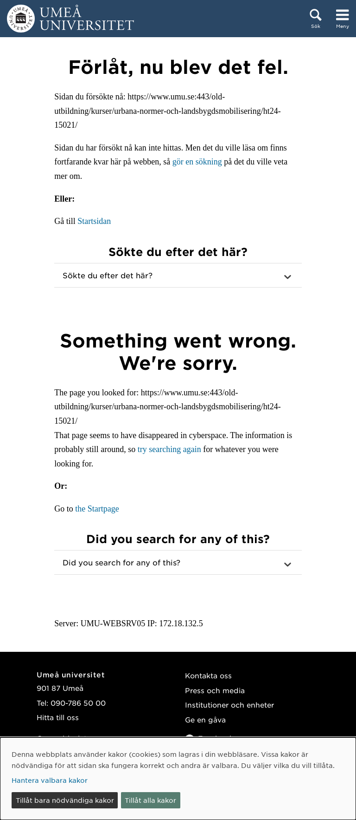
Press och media (215, 690)
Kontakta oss (208, 675)
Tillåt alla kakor (150, 800)
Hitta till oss (58, 717)
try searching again (169, 449)
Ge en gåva (205, 719)
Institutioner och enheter (229, 704)
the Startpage (97, 508)
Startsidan (94, 221)
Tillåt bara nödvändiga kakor (65, 800)
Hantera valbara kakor (50, 780)
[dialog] (178, 778)
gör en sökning (197, 161)
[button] (177, 275)
